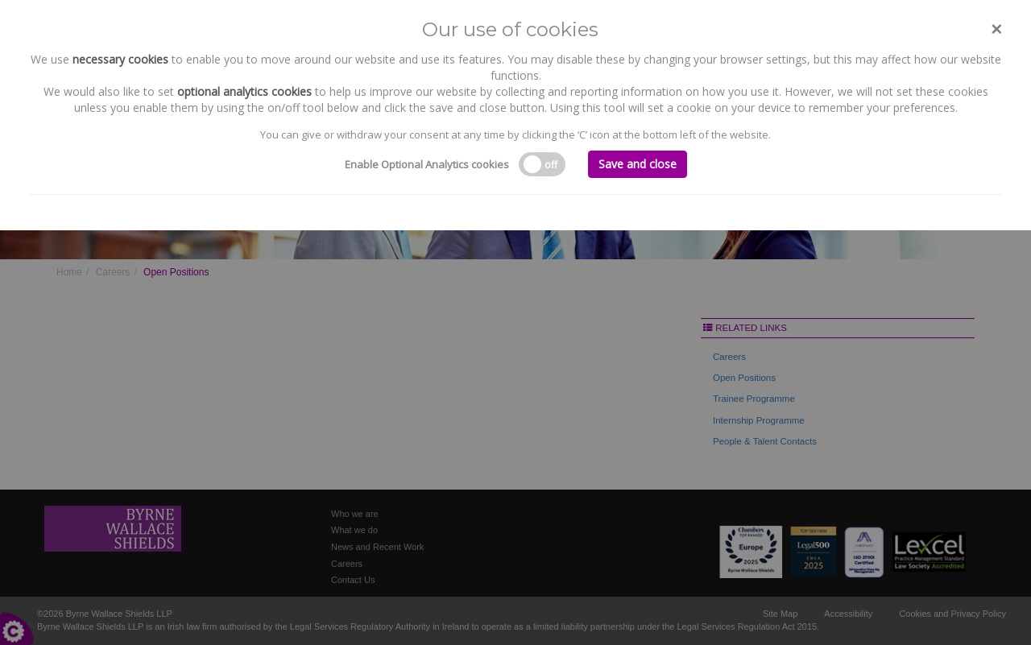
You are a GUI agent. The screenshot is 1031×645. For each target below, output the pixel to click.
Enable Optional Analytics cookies (427, 164)
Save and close (637, 164)
